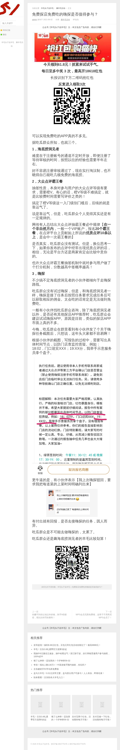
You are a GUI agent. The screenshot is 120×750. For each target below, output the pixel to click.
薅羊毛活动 (60, 8)
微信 (3, 35)
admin (34, 20)
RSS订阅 (5, 30)
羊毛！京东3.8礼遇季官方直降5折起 (50, 649)
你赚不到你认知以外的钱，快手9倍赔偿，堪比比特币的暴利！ (49, 616)
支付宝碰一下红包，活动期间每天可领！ (102, 708)
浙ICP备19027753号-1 (60, 744)
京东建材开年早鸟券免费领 (46, 669)
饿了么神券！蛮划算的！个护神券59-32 (52, 660)
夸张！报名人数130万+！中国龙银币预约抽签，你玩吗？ (60, 665)
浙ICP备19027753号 (77, 744)
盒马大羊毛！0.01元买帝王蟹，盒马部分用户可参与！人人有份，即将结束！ (69, 673)
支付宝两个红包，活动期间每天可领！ (81, 708)
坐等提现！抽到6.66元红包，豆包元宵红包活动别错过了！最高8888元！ (67, 645)
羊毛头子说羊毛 (11, 7)
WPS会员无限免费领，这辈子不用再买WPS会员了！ (94, 616)
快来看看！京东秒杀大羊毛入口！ (49, 677)
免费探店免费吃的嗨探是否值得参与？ (65, 14)
